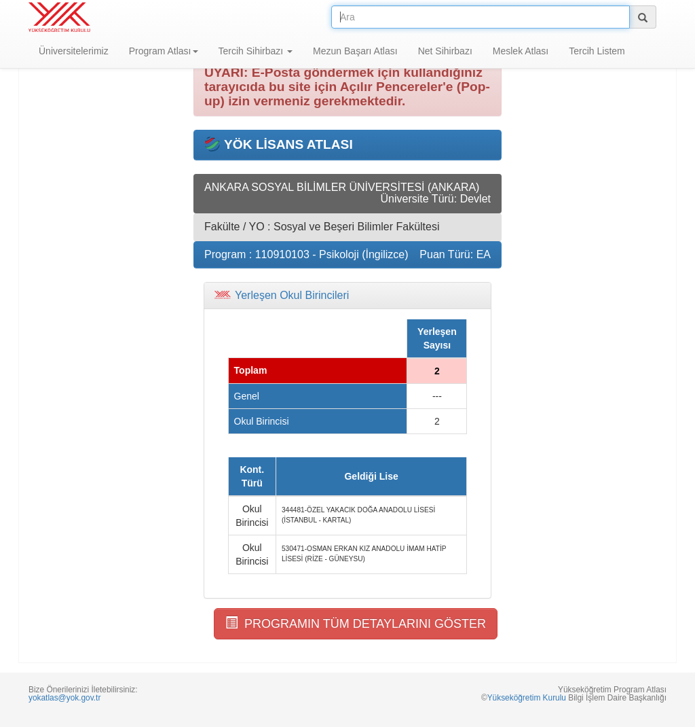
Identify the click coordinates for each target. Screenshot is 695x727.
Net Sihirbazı (445, 51)
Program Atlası (163, 51)
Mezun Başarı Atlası (355, 51)
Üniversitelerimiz (74, 51)
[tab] (347, 295)
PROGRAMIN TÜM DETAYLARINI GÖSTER (355, 623)
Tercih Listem (596, 51)
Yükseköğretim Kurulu (526, 698)
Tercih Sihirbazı (256, 51)
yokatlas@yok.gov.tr (64, 698)
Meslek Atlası (520, 51)
